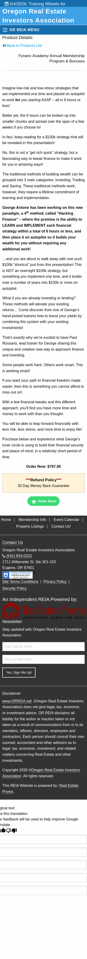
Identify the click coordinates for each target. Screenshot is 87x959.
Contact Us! (61, 526)
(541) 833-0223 (17, 556)
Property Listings (30, 526)
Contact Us (12, 542)
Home (6, 520)
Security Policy (14, 588)
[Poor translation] (11, 831)
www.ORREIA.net (17, 701)
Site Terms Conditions (20, 582)
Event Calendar (66, 520)
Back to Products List (22, 46)
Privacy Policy (55, 582)
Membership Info (32, 520)
